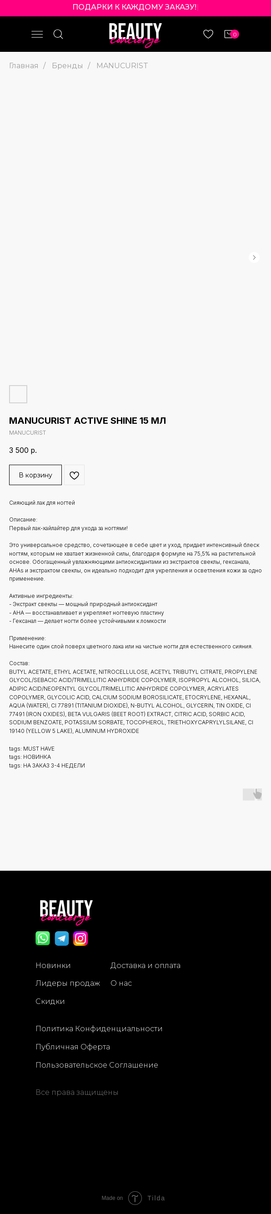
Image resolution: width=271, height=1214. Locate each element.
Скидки (50, 1001)
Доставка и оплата (145, 965)
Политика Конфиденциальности (99, 1028)
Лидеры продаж (67, 983)
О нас (121, 983)
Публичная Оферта (72, 1047)
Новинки (53, 965)
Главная (24, 65)
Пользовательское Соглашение (96, 1065)
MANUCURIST (122, 65)
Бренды (67, 65)
